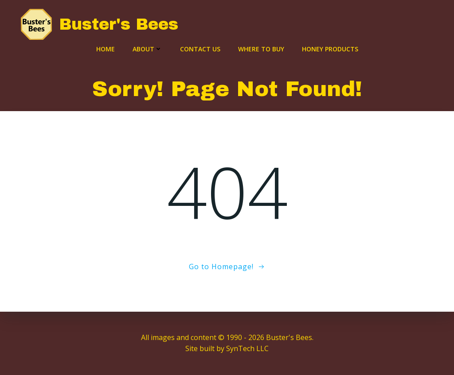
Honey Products (330, 49)
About (147, 49)
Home (105, 49)
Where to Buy (261, 49)
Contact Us (200, 49)
